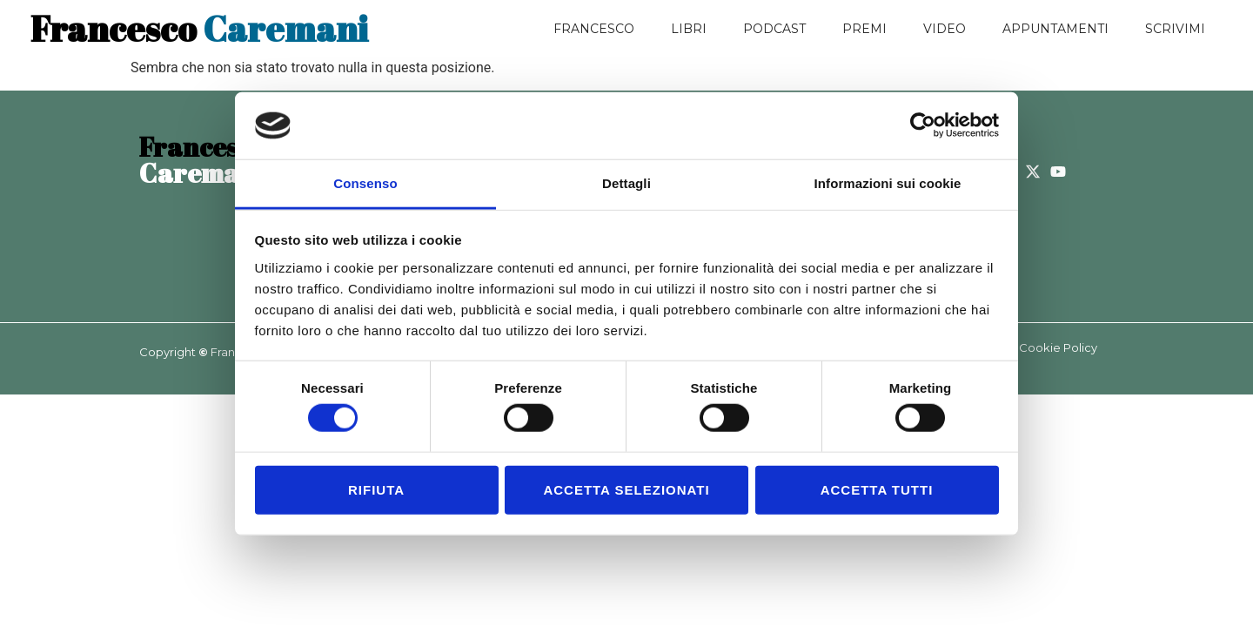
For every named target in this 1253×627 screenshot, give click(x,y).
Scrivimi (1175, 29)
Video (944, 29)
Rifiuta (376, 489)
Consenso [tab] (365, 183)
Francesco (593, 29)
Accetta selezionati (626, 489)
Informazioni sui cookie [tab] (888, 183)
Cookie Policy (1058, 347)
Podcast (774, 29)
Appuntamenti (1055, 29)
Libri (689, 29)
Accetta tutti (877, 489)
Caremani (199, 28)
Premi (864, 29)
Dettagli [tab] (626, 183)
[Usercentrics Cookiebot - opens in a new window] (923, 125)
